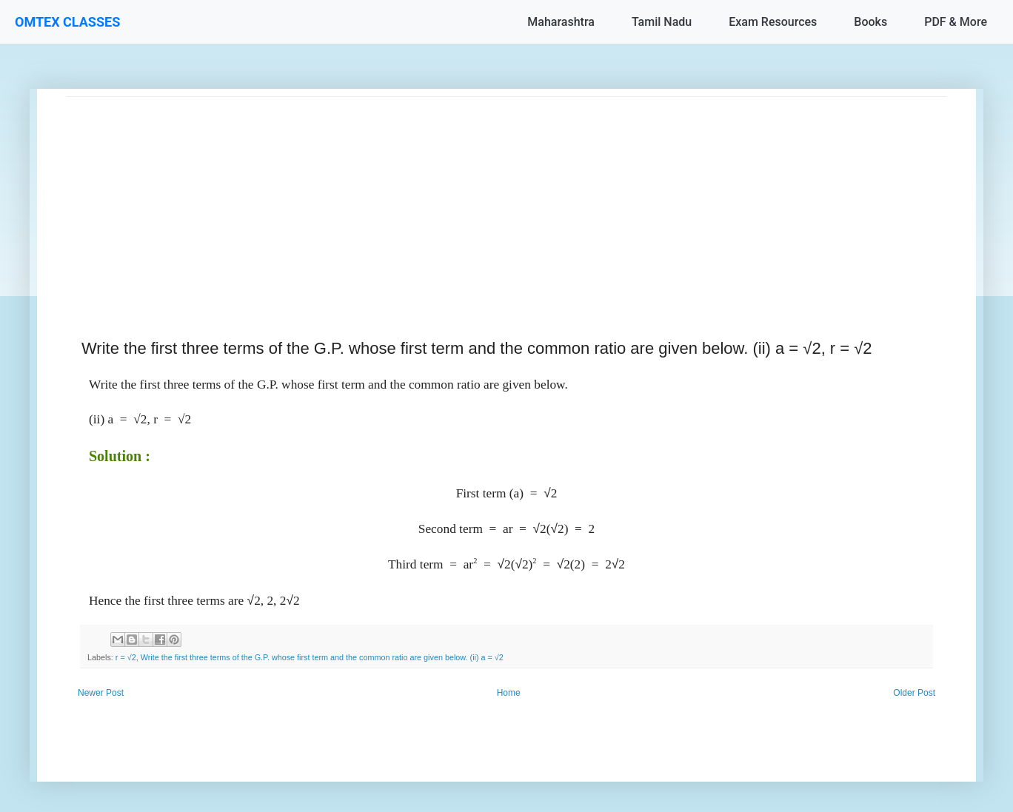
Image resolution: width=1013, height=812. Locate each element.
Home (509, 693)
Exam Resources (773, 22)
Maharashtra (561, 22)
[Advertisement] (506, 200)
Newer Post (101, 693)
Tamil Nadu (662, 22)
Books (870, 22)
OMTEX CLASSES (67, 22)
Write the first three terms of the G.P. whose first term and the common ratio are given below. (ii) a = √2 (322, 657)
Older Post (914, 693)
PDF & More (955, 22)
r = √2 (126, 657)
